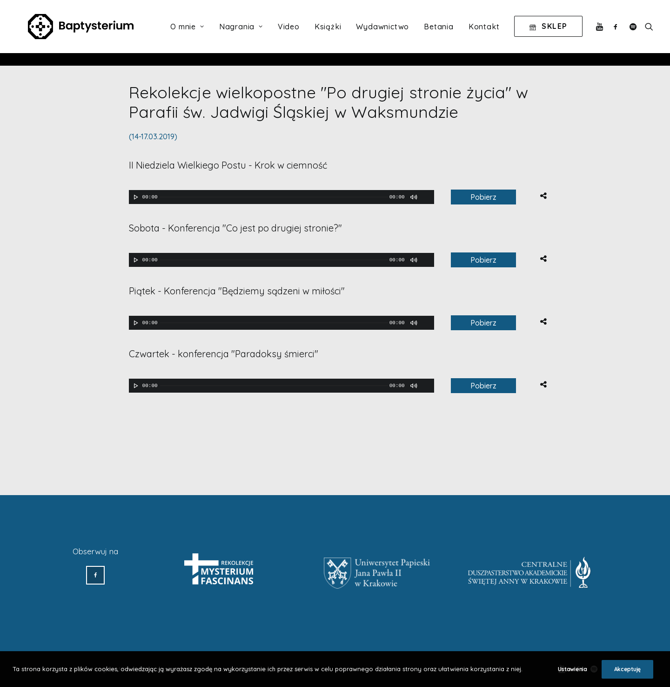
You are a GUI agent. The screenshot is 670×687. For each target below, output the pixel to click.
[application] (281, 197)
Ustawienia (572, 669)
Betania (439, 33)
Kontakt (484, 33)
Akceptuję (627, 669)
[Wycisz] (413, 197)
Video (289, 33)
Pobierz (483, 197)
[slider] (274, 259)
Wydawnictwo (382, 33)
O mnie (187, 33)
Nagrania (241, 33)
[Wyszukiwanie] (647, 33)
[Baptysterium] (85, 33)
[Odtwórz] (135, 197)
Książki (328, 33)
